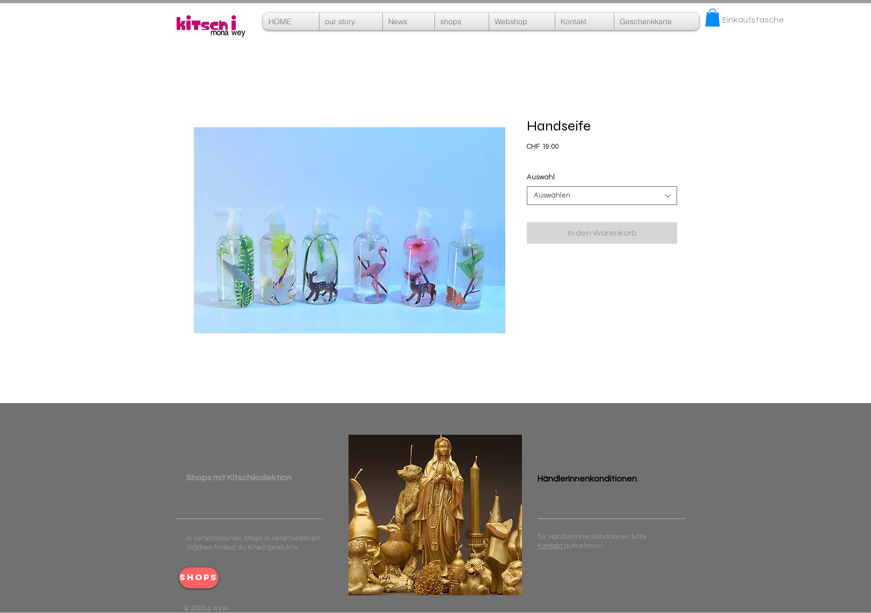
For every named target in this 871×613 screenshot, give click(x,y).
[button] (522, 21)
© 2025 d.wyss (205, 608)
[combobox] (602, 195)
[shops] (199, 577)
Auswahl (541, 177)
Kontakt (551, 546)
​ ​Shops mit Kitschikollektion (239, 477)
